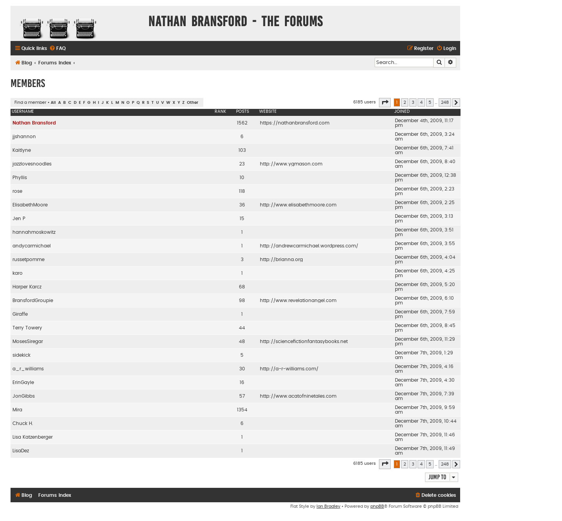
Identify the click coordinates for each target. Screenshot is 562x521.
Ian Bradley (328, 506)
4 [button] (421, 102)
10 (242, 177)
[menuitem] (57, 48)
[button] (385, 102)
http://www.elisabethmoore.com (298, 205)
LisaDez (20, 450)
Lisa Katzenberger (32, 437)
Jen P (18, 218)
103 (242, 150)
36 (242, 205)
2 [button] (405, 102)
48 (242, 341)
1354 (242, 409)
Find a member (30, 102)
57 (242, 396)
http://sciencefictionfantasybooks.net (304, 341)
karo (17, 273)
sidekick (21, 355)
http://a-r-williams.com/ (289, 368)
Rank (220, 111)
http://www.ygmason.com (291, 164)
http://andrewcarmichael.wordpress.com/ (309, 246)
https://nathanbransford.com (294, 123)
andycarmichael (31, 246)
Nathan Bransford (34, 123)
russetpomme (28, 259)
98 (242, 300)
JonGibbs (23, 396)
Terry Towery (27, 327)
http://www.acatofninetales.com (298, 396)
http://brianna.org (281, 259)
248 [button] (445, 102)
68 (242, 287)
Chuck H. (22, 423)
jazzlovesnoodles (32, 164)
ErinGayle (23, 382)
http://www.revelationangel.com (298, 300)
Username (23, 111)
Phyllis (19, 177)
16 (242, 382)
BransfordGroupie (32, 300)
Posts (242, 111)
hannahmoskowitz (33, 232)
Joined (402, 111)
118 (242, 191)
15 (242, 218)
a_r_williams (28, 368)
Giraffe (20, 314)
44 (242, 327)
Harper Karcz (26, 287)
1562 (242, 123)
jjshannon (24, 136)
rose (17, 191)
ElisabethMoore (30, 205)
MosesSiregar (27, 341)
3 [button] (413, 102)
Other (192, 103)
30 (242, 368)
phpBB (377, 506)
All (53, 103)
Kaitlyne (21, 150)
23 (242, 164)
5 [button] (430, 102)
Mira (17, 409)
